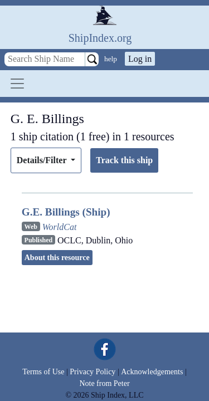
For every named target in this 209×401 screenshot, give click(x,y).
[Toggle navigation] (17, 83)
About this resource (57, 257)
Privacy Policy (92, 372)
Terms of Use (43, 372)
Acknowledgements (152, 372)
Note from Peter (104, 383)
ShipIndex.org (100, 38)
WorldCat (59, 227)
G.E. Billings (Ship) (66, 212)
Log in (140, 58)
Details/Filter (43, 160)
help (110, 59)
